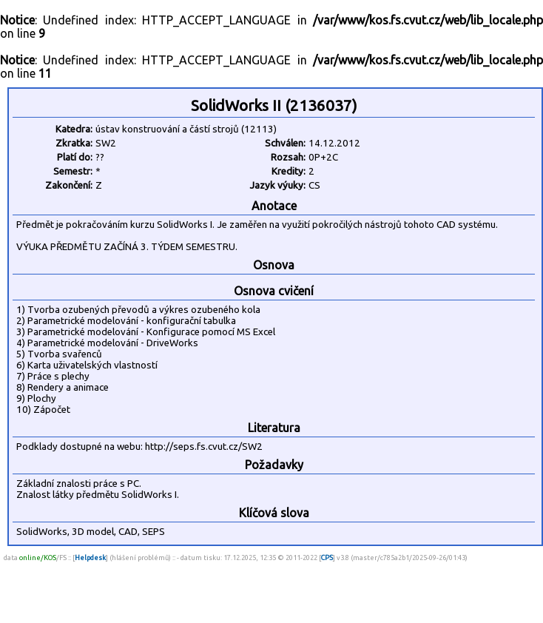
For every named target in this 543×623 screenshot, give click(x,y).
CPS (327, 557)
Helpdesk (90, 557)
